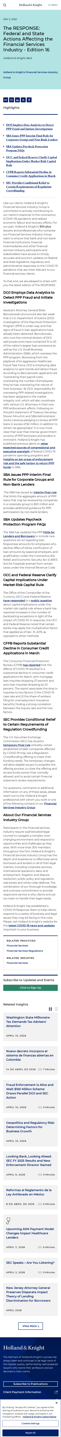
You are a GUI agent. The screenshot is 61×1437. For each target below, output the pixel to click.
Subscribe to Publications (30, 1384)
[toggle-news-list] (56, 1009)
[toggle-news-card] (50, 1009)
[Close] (56, 1409)
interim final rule (45, 492)
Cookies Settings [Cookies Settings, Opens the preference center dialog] (30, 1430)
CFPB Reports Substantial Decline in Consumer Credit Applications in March (30, 174)
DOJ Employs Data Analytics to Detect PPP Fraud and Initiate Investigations (30, 127)
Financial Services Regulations (25, 950)
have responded (14, 600)
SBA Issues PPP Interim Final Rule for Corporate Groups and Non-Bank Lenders (32, 137)
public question (41, 600)
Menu (54, 5)
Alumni (8, 1400)
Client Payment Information (22, 1392)
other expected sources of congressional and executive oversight (29, 447)
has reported (31, 665)
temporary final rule (16, 745)
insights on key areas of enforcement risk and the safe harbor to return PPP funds (28, 463)
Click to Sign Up (30, 987)
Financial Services (17, 945)
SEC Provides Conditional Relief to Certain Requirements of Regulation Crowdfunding (28, 186)
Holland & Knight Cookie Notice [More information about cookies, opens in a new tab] (39, 1424)
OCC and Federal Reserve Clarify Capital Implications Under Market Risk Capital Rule (31, 161)
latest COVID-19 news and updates (31, 925)
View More (29, 1326)
